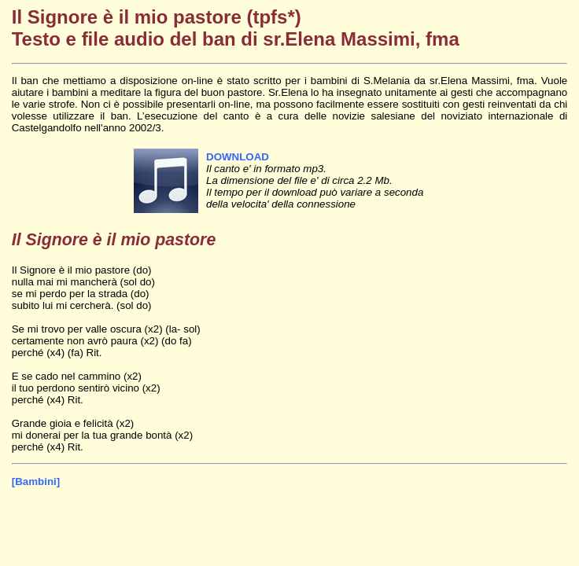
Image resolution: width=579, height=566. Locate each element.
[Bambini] (36, 481)
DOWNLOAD (237, 157)
